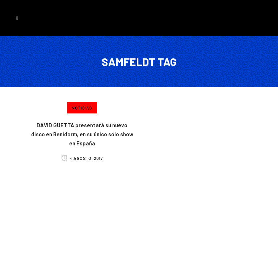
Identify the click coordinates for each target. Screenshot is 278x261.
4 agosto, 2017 (82, 158)
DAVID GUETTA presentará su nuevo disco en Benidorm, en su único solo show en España (82, 134)
